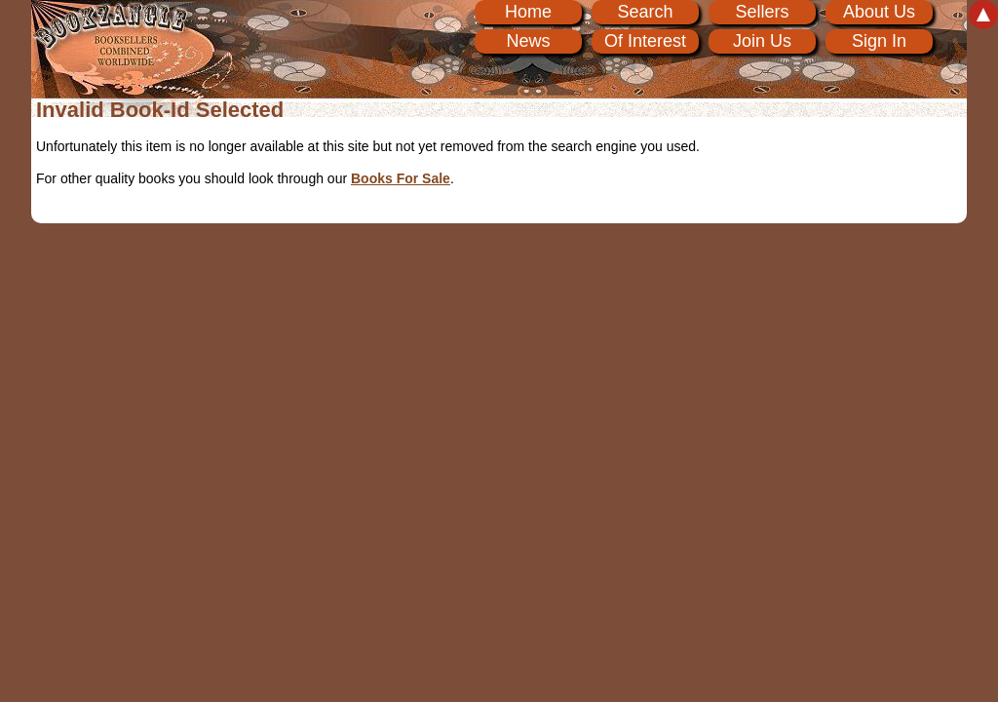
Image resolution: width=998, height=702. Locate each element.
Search (644, 11)
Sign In (879, 41)
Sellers (761, 11)
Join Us (762, 41)
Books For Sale (400, 178)
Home (528, 11)
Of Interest (645, 41)
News (528, 41)
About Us (879, 11)
